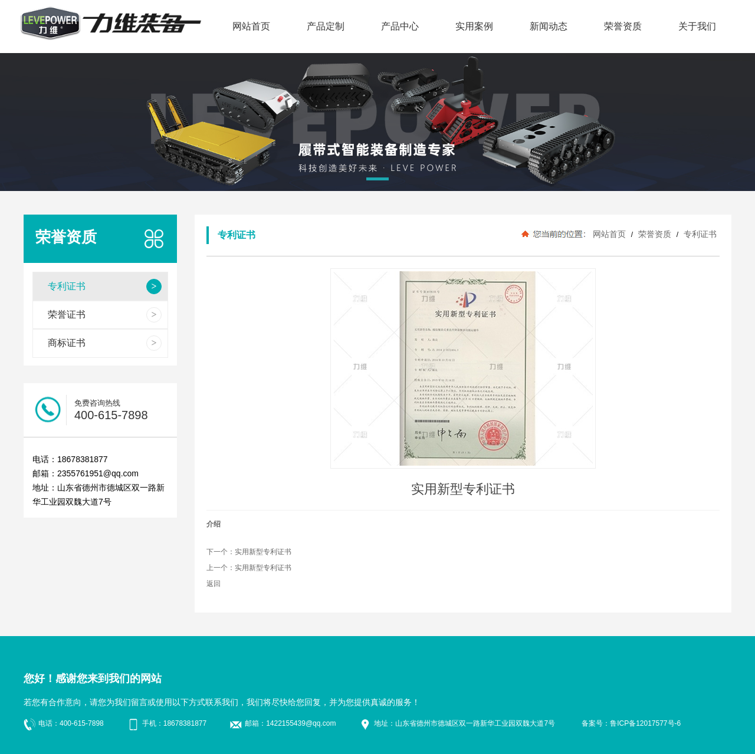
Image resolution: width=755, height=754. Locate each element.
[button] (377, 181)
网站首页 (251, 26)
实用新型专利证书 (263, 552)
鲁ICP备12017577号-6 (645, 723)
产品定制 (325, 26)
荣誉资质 (623, 26)
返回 (213, 584)
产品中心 (400, 26)
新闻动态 (548, 26)
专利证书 (699, 234)
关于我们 (697, 26)
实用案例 (474, 26)
